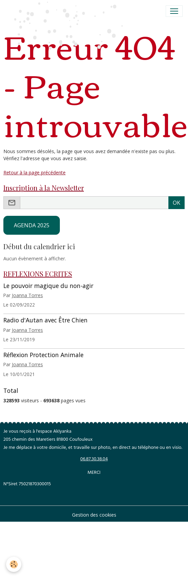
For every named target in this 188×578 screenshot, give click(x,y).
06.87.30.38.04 (94, 459)
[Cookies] (13, 564)
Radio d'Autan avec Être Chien (45, 320)
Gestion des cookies (94, 515)
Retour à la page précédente (34, 172)
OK (176, 202)
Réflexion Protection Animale (43, 355)
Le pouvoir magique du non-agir (48, 286)
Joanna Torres (27, 295)
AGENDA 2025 (31, 225)
